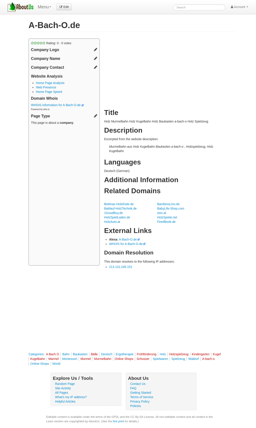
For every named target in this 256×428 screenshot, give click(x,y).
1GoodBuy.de (113, 213)
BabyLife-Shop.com (170, 208)
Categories (36, 354)
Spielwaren (160, 359)
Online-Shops (39, 363)
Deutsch (106, 354)
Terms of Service (141, 397)
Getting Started (140, 392)
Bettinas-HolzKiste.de (119, 204)
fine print (118, 421)
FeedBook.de (166, 222)
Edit (64, 7)
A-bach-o (208, 359)
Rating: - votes (51, 43)
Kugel (217, 354)
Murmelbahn (102, 359)
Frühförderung (147, 354)
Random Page (65, 384)
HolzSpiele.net (167, 217)
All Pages (61, 392)
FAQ (133, 388)
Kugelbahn (37, 359)
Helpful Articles (65, 401)
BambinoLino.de (168, 204)
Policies (135, 406)
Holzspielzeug (178, 354)
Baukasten (80, 354)
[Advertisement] (64, 195)
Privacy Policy (139, 401)
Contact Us (137, 384)
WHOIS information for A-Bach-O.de (57, 105)
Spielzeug (178, 359)
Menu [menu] (44, 6)
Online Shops (124, 359)
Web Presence (46, 87)
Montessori (69, 359)
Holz (163, 354)
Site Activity (63, 388)
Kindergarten (201, 354)
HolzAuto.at (112, 222)
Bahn (66, 354)
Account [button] (239, 7)
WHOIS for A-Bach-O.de (126, 244)
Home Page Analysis (50, 83)
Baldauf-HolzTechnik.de (120, 208)
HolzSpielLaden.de (117, 217)
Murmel (85, 359)
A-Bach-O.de (128, 239)
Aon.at (161, 213)
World (56, 363)
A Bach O (52, 354)
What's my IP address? (71, 397)
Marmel (53, 359)
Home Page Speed (49, 92)
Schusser (143, 359)
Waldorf (193, 359)
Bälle (94, 354)
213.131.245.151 (120, 267)
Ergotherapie (125, 354)
